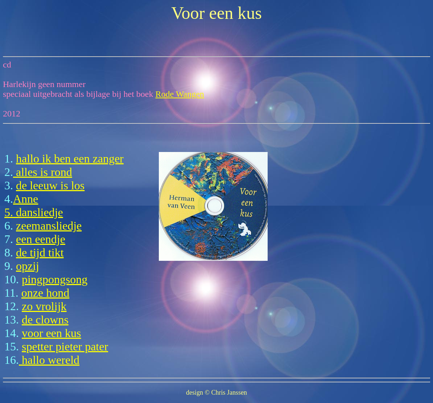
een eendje (40, 239)
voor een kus (51, 333)
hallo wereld (49, 359)
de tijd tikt (40, 252)
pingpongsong (54, 279)
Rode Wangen (180, 94)
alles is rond (42, 171)
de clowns (45, 319)
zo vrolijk (44, 306)
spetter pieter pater (65, 346)
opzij (27, 265)
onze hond (45, 292)
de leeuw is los (50, 185)
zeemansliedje (49, 225)
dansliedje (39, 212)
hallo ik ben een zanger (70, 158)
